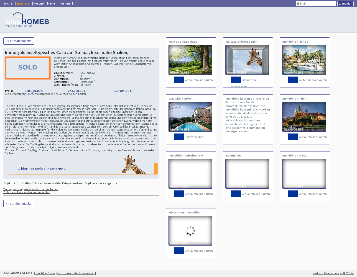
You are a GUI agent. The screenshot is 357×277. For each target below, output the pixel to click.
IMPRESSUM (347, 273)
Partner (39, 3)
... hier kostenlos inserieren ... (82, 168)
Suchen (8, 3)
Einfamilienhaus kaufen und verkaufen (26, 192)
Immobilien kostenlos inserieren (75, 273)
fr (73, 3)
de (62, 3)
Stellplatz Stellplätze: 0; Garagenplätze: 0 (64, 150)
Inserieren (23, 3)
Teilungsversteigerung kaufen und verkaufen (30, 189)
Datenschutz (331, 273)
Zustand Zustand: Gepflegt (21, 150)
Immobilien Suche (44, 273)
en (68, 3)
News (51, 3)
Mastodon (318, 273)
